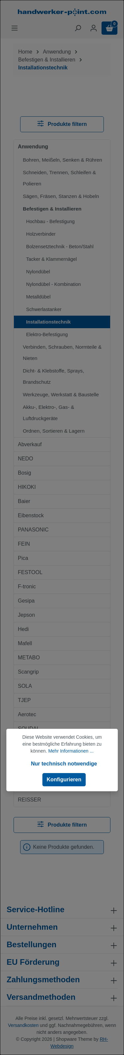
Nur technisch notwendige (64, 763)
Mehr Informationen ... (71, 751)
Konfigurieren (64, 779)
